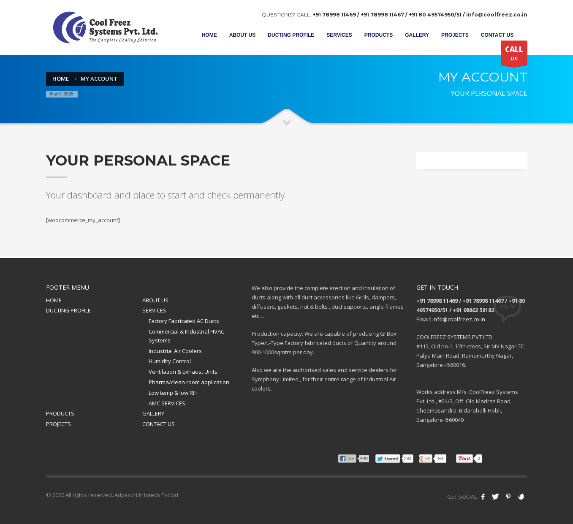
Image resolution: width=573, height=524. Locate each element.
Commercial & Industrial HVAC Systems (186, 336)
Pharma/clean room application (189, 382)
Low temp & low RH (173, 392)
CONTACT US (158, 424)
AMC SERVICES (167, 403)
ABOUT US (155, 300)
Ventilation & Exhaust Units (183, 371)
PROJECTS (58, 424)
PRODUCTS (60, 413)
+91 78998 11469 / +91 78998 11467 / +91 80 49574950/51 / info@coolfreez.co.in (419, 14)
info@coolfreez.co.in (458, 319)
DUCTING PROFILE (68, 310)
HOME (54, 300)
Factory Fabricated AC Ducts (184, 321)
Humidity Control (170, 361)
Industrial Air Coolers (175, 351)
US (514, 54)
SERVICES (154, 310)
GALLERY (153, 413)
